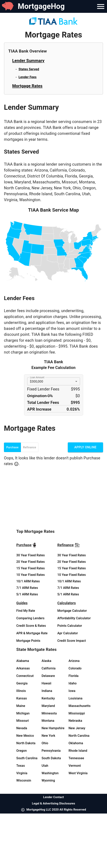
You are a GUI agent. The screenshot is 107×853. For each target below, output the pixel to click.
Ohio (45, 743)
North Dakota (25, 743)
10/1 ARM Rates (28, 581)
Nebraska (75, 721)
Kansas (21, 698)
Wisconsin (23, 780)
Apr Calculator (67, 633)
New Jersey (77, 728)
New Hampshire (53, 728)
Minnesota (49, 713)
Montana (48, 721)
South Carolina (26, 758)
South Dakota (51, 758)
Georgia (22, 683)
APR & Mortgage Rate (31, 633)
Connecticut (25, 676)
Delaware (48, 676)
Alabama (22, 661)
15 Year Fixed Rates (30, 568)
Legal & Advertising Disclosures (53, 803)
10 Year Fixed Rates (30, 575)
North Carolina (79, 736)
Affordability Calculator (74, 618)
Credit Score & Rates (31, 626)
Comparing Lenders (30, 618)
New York (48, 736)
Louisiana (76, 698)
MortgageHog (41, 6)
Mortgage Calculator (72, 611)
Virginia (21, 773)
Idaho (73, 683)
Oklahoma (76, 743)
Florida (73, 676)
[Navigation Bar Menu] (100, 6)
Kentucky (48, 698)
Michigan (23, 713)
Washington (50, 773)
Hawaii (46, 683)
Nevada (21, 728)
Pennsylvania (51, 751)
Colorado (75, 668)
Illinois (21, 691)
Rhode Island (78, 751)
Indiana (47, 691)
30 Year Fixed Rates (30, 555)
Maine (20, 706)
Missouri (22, 721)
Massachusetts (80, 706)
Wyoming (48, 780)
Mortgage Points (28, 641)
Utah (45, 766)
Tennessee (76, 758)
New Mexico (25, 736)
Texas (20, 766)
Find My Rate (25, 611)
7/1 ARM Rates (27, 588)
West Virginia (78, 773)
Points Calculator (69, 626)
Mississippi (77, 713)
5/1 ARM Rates (27, 594)
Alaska (46, 661)
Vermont (75, 766)
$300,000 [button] (36, 381)
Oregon (21, 751)
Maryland (48, 706)
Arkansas (23, 668)
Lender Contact (53, 797)
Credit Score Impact (71, 641)
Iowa (72, 691)
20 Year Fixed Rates (30, 562)
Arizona (74, 661)
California (49, 668)
